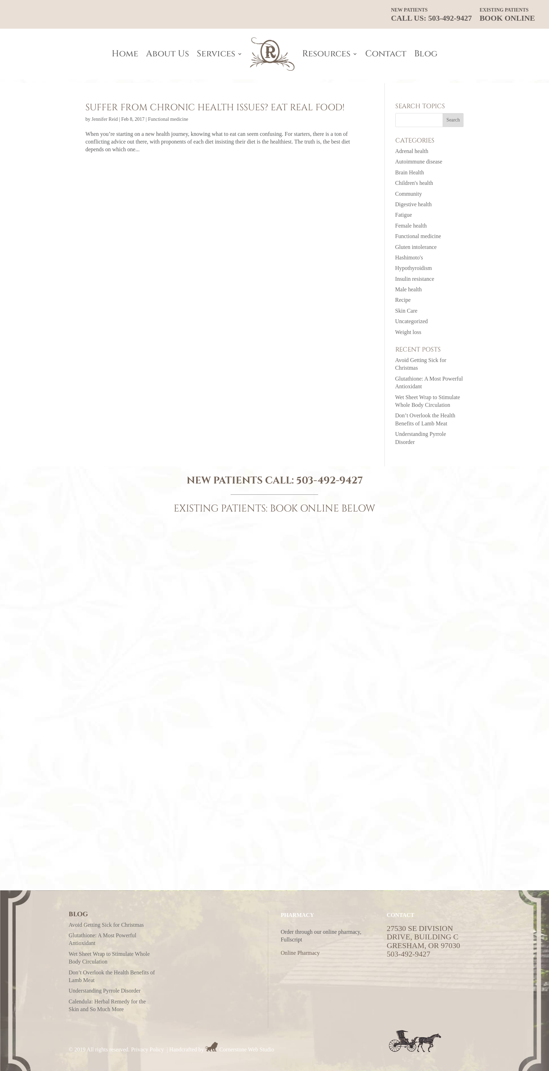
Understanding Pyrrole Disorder (104, 991)
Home (125, 54)
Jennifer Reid (105, 119)
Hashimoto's (409, 257)
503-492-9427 (329, 480)
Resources (326, 54)
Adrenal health (412, 151)
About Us (167, 54)
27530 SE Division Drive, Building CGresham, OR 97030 (423, 937)
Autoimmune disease (419, 162)
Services (216, 54)
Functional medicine (168, 119)
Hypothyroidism (413, 268)
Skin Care (406, 311)
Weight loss (408, 332)
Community (408, 194)
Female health (411, 226)
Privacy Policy (147, 1049)
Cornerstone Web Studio (246, 1049)
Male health (408, 289)
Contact (385, 54)
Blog (425, 54)
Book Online (507, 15)
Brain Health (409, 172)
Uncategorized (411, 321)
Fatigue (403, 215)
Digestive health (413, 204)
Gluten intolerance (416, 247)
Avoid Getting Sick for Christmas (106, 925)
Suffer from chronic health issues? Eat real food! (215, 108)
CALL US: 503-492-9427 (431, 15)
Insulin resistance (415, 279)
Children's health (414, 183)
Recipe (403, 300)
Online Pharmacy (300, 953)
